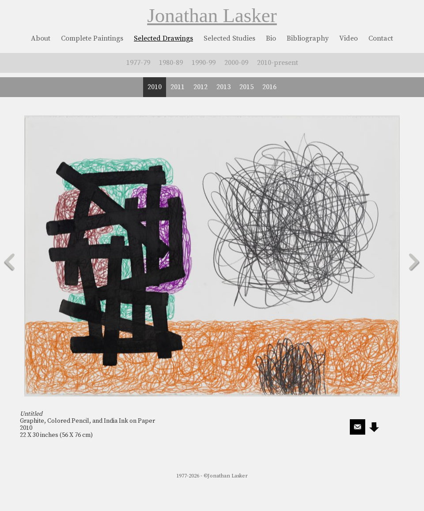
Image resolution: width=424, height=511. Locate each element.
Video (348, 38)
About (40, 38)
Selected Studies (229, 38)
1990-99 (204, 62)
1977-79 (138, 62)
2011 (177, 87)
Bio (271, 38)
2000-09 (236, 62)
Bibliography (308, 38)
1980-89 (171, 62)
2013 (223, 87)
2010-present (277, 62)
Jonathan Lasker (212, 15)
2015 (246, 87)
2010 (155, 87)
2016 (269, 87)
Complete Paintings (92, 38)
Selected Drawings (163, 38)
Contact (380, 38)
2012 (200, 87)
